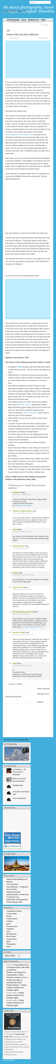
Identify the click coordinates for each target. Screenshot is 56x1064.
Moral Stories (11, 936)
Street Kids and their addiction (22, 34)
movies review (12, 939)
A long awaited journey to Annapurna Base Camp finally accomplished (18, 967)
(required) (43, 689)
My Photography (13, 20)
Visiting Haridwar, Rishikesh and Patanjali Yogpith (16, 987)
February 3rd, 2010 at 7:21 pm (22, 531)
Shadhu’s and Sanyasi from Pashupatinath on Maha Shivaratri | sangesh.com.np (16, 974)
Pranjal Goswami (13, 985)
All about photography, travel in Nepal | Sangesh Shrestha (28, 9)
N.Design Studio (23, 739)
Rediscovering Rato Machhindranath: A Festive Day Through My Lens (18, 894)
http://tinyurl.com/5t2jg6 (23, 505)
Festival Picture (12, 919)
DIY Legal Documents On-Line (32, 627)
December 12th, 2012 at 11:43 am (23, 634)
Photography (11, 944)
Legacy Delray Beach (30, 413)
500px (43, 20)
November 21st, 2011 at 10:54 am (23, 575)
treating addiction (25, 405)
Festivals (10, 921)
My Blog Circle (33, 20)
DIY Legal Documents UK (23, 612)
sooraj (15, 529)
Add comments (43, 38)
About (23, 20)
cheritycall (17, 492)
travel (8, 947)
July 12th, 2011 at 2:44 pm (21, 548)
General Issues (14, 38)
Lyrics (9, 931)
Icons (14, 739)
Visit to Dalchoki (12, 884)
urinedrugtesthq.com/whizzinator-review (19, 135)
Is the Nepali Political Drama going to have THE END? (26, 22)
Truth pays (44, 25)
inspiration (10, 929)
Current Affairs (12, 914)
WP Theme (7, 739)
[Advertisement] (28, 59)
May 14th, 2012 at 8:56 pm (21, 614)
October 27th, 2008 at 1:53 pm (22, 494)
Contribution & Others (14, 911)
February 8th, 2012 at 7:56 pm (22, 589)
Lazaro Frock (18, 587)
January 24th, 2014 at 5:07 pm (22, 665)
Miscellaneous (12, 934)
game (8, 924)
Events (9, 916)
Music (9, 942)
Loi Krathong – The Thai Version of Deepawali (19, 772)
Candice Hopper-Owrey (22, 511)
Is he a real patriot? (19, 798)
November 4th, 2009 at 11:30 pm (23, 513)
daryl (15, 663)
